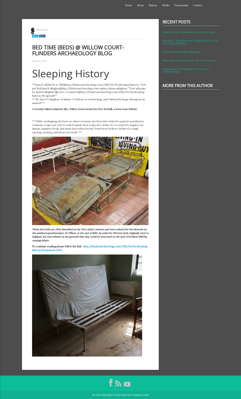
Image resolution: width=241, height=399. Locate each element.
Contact (197, 5)
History (153, 5)
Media (165, 5)
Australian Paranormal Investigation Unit (125, 394)
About (140, 5)
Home (128, 5)
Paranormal (181, 5)
